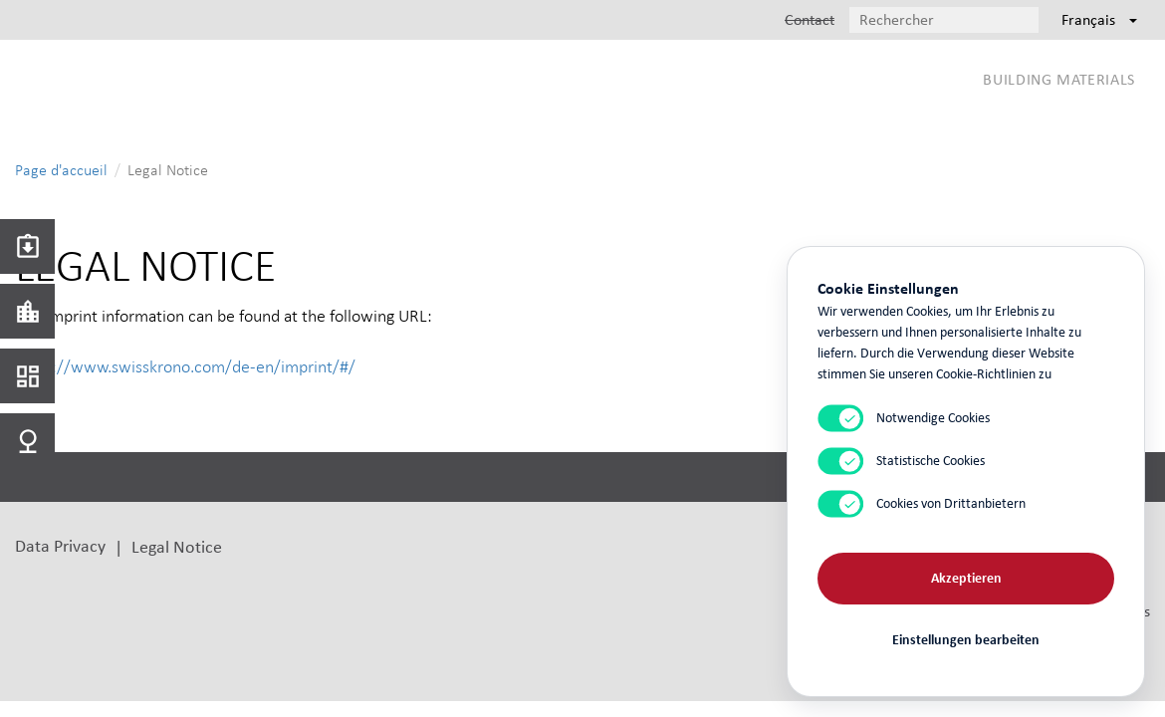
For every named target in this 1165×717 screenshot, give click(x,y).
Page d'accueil (61, 169)
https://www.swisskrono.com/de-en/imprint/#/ (185, 366)
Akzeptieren (966, 578)
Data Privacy (60, 545)
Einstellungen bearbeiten (966, 639)
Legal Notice (176, 546)
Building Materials (1059, 79)
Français (1099, 19)
